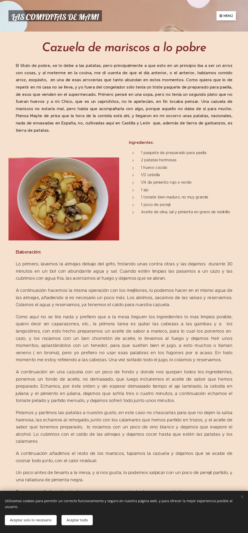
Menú (226, 16)
